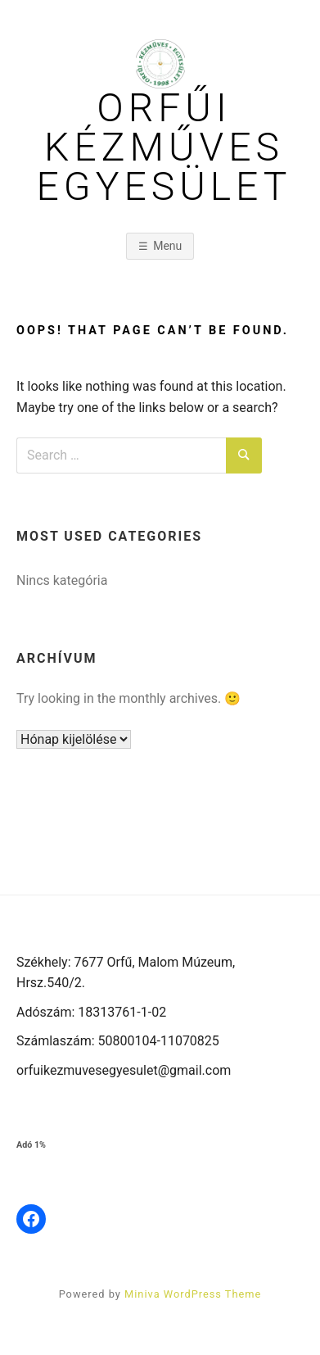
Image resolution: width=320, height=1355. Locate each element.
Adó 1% (31, 1145)
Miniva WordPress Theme (192, 1294)
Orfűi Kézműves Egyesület (164, 147)
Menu (167, 245)
